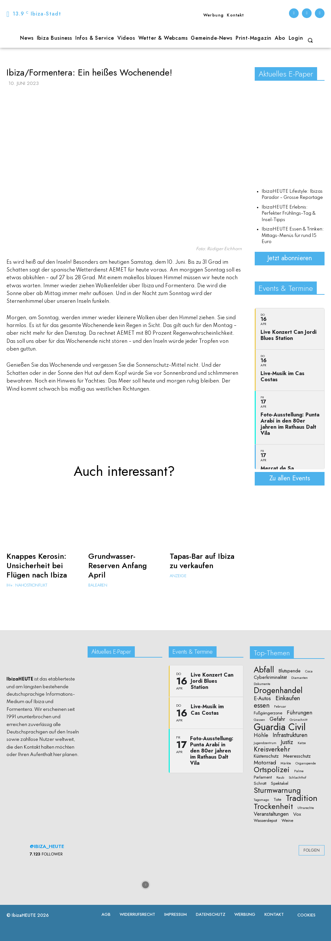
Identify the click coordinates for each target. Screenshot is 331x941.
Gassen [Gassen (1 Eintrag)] (259, 720)
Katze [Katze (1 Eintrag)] (302, 743)
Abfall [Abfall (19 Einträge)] (264, 669)
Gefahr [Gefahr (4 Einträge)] (277, 719)
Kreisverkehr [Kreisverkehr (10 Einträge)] (272, 749)
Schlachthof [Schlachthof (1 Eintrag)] (297, 778)
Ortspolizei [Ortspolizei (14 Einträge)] (272, 770)
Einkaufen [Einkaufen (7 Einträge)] (287, 698)
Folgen (312, 850)
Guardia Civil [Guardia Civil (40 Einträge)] (280, 727)
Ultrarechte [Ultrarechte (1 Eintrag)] (305, 808)
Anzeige (178, 576)
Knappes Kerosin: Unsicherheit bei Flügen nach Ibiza (36, 565)
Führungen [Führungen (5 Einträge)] (299, 712)
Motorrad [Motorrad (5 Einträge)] (265, 762)
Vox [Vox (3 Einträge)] (297, 814)
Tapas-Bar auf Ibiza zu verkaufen (202, 560)
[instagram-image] (25, 884)
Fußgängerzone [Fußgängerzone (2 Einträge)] (268, 713)
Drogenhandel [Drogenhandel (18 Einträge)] (278, 690)
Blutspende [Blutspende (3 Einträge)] (290, 671)
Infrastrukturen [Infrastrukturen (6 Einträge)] (290, 735)
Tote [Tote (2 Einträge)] (277, 799)
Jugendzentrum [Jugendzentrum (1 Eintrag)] (265, 743)
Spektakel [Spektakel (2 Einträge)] (279, 783)
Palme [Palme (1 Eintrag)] (299, 771)
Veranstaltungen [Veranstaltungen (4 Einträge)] (271, 814)
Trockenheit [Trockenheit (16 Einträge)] (273, 806)
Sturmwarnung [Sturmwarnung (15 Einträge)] (277, 790)
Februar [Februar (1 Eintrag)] (280, 707)
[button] (310, 40)
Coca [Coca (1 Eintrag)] (309, 671)
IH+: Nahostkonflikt (26, 585)
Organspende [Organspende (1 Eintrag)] (305, 763)
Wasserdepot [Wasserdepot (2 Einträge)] (265, 820)
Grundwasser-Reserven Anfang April (117, 565)
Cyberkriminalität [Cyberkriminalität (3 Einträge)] (270, 677)
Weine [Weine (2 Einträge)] (287, 820)
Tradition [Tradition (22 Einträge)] (301, 798)
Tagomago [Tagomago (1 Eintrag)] (261, 800)
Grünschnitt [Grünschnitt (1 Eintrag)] (298, 720)
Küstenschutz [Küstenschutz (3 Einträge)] (266, 756)
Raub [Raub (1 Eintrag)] (280, 778)
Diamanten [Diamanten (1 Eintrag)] (299, 678)
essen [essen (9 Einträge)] (262, 705)
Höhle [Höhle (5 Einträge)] (261, 735)
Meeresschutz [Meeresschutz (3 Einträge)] (297, 756)
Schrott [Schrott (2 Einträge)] (260, 783)
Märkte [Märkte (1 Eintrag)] (286, 763)
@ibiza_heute (47, 846)
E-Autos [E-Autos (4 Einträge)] (262, 698)
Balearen (97, 585)
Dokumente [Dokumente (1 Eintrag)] (262, 684)
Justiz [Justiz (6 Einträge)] (287, 742)
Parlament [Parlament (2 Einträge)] (263, 777)
